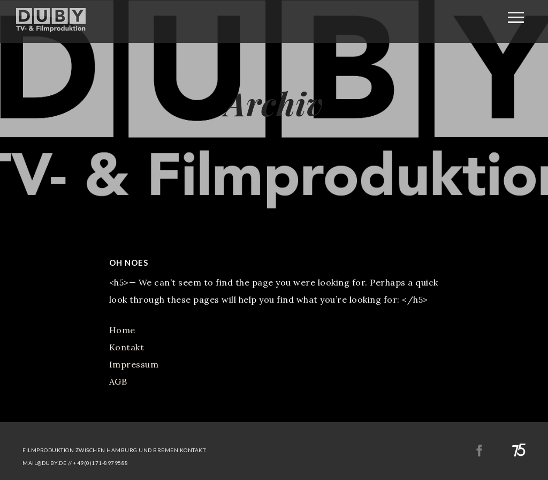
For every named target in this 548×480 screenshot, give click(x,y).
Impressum (134, 364)
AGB (118, 381)
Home (122, 330)
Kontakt (126, 347)
